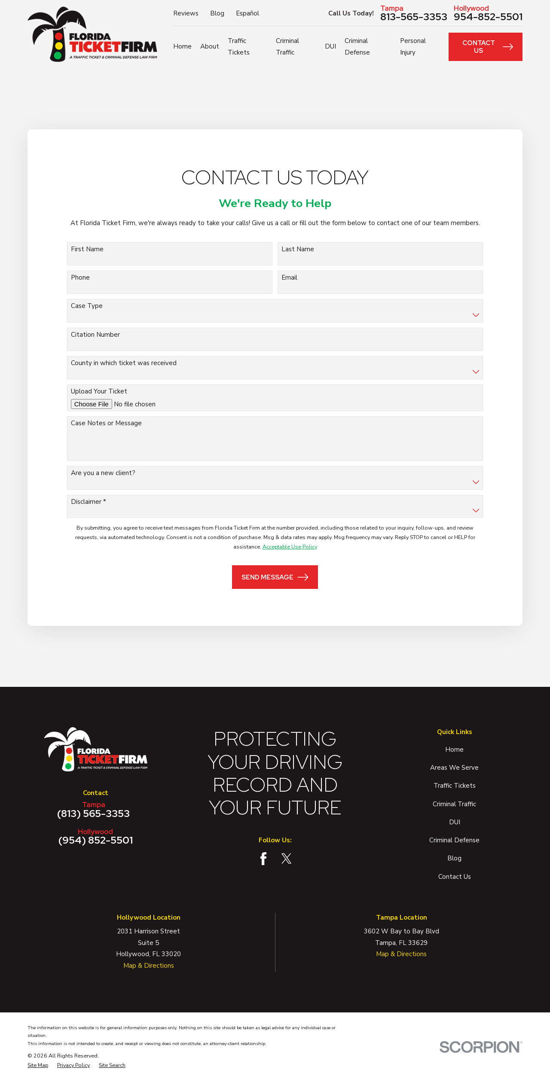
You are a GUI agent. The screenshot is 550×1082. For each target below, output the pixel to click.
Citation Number (95, 334)
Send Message (275, 577)
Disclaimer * (88, 502)
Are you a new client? (103, 473)
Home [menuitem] (182, 46)
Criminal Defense (454, 840)
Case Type (87, 306)
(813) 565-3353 (94, 809)
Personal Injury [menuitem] (413, 47)
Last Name (297, 249)
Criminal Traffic (454, 804)
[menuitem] (38, 1065)
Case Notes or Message (106, 423)
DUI (454, 822)
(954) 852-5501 (96, 836)
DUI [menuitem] (330, 46)
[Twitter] (286, 858)
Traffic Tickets (455, 785)
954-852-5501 (488, 13)
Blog (217, 13)
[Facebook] (263, 858)
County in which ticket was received (124, 363)
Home (454, 749)
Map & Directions (148, 965)
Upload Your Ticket (99, 391)
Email (289, 277)
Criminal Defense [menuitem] (357, 47)
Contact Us (487, 47)
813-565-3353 (413, 13)
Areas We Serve (454, 767)
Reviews (186, 13)
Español (247, 13)
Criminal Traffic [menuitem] (287, 47)
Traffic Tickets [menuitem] (239, 47)
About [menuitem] (209, 46)
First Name (87, 249)
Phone (80, 277)
